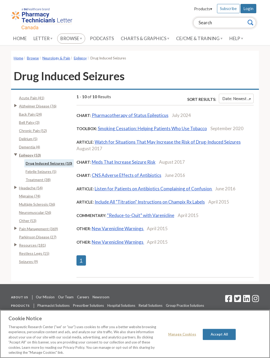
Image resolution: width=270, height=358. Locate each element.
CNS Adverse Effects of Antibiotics (126, 175)
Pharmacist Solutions (53, 305)
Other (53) (27, 220)
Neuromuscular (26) (35, 212)
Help (236, 38)
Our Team (66, 297)
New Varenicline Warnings (118, 228)
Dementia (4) (29, 147)
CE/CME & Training (199, 38)
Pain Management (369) (38, 229)
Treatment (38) (38, 179)
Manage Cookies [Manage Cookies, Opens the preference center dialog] (182, 334)
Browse (71, 38)
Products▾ (203, 8)
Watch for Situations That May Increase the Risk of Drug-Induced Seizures (168, 142)
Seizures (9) (28, 261)
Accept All (219, 334)
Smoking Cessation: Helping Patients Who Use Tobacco (152, 128)
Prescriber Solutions (88, 305)
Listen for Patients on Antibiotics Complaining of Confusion (154, 188)
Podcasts (102, 38)
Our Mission (45, 297)
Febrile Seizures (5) (41, 171)
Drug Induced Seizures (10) (49, 163)
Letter (42, 38)
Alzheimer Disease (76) (37, 106)
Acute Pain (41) (31, 98)
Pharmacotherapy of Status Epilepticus (130, 115)
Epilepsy (80, 58)
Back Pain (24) (30, 114)
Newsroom (101, 297)
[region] (135, 334)
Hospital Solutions (121, 305)
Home (20, 38)
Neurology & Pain (56, 58)
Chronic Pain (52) (33, 130)
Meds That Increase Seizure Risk (124, 162)
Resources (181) (32, 245)
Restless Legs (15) (34, 253)
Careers (83, 297)
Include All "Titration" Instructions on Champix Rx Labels (150, 202)
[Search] (250, 22)
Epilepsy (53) (30, 155)
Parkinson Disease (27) (37, 237)
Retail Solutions (150, 305)
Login (248, 8)
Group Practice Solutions (185, 305)
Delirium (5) (28, 138)
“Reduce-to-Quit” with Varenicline (140, 215)
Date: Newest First (238, 98)
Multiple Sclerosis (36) (37, 204)
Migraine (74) (29, 196)
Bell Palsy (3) (29, 122)
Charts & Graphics (145, 38)
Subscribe (228, 8)
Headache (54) (31, 188)
